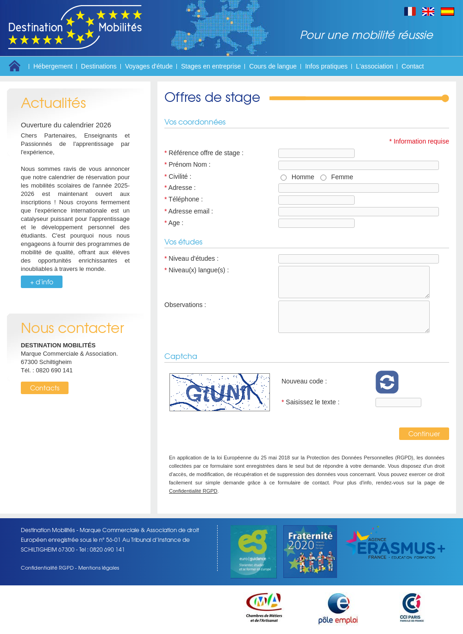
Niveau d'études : (191, 258)
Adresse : (180, 187)
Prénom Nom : (187, 164)
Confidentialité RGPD (193, 491)
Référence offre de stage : (204, 153)
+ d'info (41, 281)
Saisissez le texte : (310, 402)
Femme (340, 177)
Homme (301, 177)
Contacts (44, 387)
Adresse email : (188, 211)
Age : (173, 222)
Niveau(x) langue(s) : (196, 270)
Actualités (53, 102)
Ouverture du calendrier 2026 (66, 125)
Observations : (185, 304)
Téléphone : (183, 199)
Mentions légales (98, 567)
